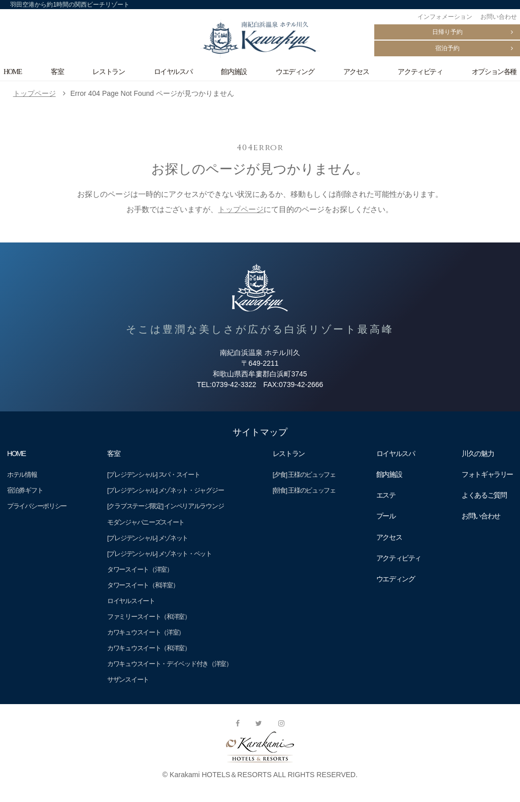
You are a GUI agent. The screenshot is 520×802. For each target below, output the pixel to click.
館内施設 (233, 71)
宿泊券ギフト (25, 490)
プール (386, 516)
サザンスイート (128, 679)
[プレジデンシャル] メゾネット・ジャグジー (165, 490)
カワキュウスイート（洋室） (145, 632)
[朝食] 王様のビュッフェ (304, 490)
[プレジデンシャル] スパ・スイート (153, 474)
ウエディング (295, 71)
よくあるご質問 (484, 495)
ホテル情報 (22, 474)
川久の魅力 (478, 453)
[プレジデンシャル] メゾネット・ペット (159, 553)
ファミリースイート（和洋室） (148, 616)
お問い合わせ (498, 16)
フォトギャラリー (487, 474)
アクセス (356, 71)
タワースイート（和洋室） (142, 585)
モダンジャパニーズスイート (145, 522)
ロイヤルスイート (131, 601)
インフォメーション (444, 16)
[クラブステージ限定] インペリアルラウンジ (165, 506)
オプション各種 (494, 71)
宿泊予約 (447, 48)
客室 (57, 71)
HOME (13, 71)
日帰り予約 (447, 32)
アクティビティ (420, 71)
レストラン (108, 71)
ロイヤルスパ (173, 71)
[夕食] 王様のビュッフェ (304, 474)
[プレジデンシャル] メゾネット (147, 538)
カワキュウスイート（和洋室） (148, 648)
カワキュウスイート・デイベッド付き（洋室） (169, 664)
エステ (386, 495)
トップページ (34, 93)
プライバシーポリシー (37, 506)
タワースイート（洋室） (140, 569)
